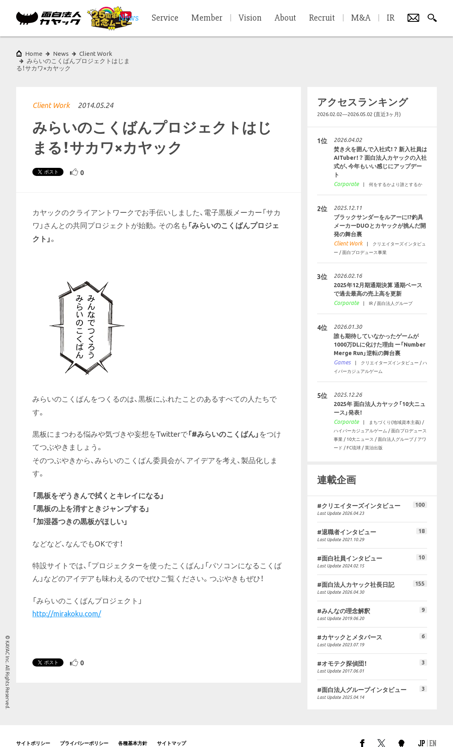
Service (165, 18)
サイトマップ (171, 728)
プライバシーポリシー (84, 728)
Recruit (322, 18)
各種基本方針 (132, 728)
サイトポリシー (33, 728)
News (61, 53)
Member (206, 18)
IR (390, 18)
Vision (250, 18)
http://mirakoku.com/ (66, 599)
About (285, 18)
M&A (360, 18)
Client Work (51, 91)
